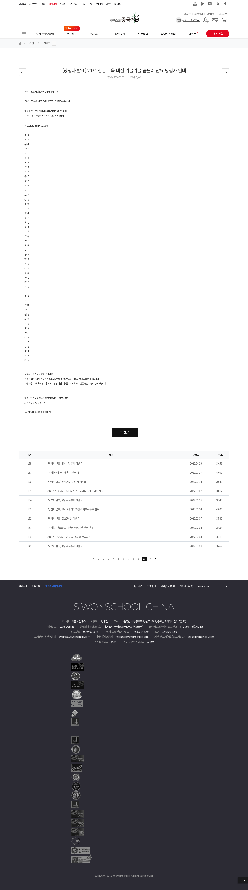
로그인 (187, 13)
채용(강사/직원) (168, 586)
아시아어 (53, 3)
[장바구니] (224, 20)
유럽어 (43, 3)
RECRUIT (118, 3)
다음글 (225, 72)
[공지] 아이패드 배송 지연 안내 (63, 472)
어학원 (108, 3)
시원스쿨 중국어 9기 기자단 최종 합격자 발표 (70, 537)
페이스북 (225, 4)
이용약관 (36, 586)
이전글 (22, 72)
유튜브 (195, 4)
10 (144, 558)
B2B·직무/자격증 (95, 3)
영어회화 (22, 3)
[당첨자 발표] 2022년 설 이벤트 (63, 518)
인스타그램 (210, 4)
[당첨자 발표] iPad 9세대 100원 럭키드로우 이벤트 (73, 509)
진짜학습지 (73, 3)
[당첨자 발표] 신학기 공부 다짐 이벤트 (66, 482)
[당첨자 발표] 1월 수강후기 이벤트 (64, 546)
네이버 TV (202, 4)
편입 (83, 3)
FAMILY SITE (203, 586)
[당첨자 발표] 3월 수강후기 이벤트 (64, 463)
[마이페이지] (206, 20)
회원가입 (198, 13)
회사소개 (23, 586)
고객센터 (211, 13)
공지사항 (223, 13)
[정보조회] (137, 626)
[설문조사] (188, 20)
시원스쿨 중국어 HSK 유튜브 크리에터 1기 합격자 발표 (75, 491)
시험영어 (33, 3)
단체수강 (138, 586)
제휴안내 (151, 586)
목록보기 (125, 432)
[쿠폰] (215, 20)
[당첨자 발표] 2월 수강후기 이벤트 (64, 500)
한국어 (62, 3)
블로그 (218, 4)
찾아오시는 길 (186, 586)
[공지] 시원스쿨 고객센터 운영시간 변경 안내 (70, 528)
